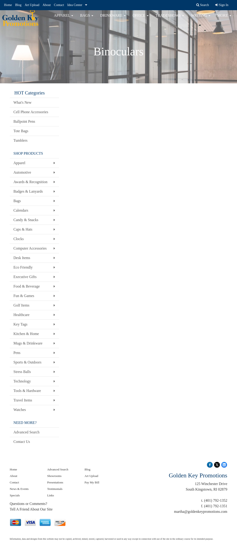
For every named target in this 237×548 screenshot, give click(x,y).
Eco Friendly (23, 267)
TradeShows (170, 18)
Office (141, 18)
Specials (15, 495)
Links (50, 495)
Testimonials (54, 489)
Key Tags (20, 324)
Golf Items (21, 305)
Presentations (55, 482)
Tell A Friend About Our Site (31, 509)
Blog (18, 5)
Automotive (22, 172)
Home (8, 5)
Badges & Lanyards (28, 191)
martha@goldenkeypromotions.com (200, 512)
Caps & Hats (22, 229)
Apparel (63, 18)
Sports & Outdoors (27, 362)
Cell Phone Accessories (30, 112)
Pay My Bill (91, 482)
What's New (22, 102)
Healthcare (21, 315)
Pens (16, 353)
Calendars (20, 210)
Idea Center (74, 5)
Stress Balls (22, 372)
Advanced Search (26, 432)
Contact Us (21, 442)
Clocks (18, 239)
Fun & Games (23, 296)
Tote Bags (20, 131)
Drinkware (113, 18)
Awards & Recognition (30, 182)
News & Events (19, 489)
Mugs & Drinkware (27, 343)
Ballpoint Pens (24, 121)
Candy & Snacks (25, 220)
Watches (19, 410)
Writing (200, 18)
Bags (86, 18)
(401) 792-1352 (215, 500)
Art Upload (32, 5)
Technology (22, 381)
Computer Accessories (30, 248)
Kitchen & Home (26, 334)
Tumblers (20, 140)
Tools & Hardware (27, 391)
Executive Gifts (25, 277)
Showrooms (54, 476)
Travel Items (22, 400)
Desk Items (21, 258)
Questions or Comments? (28, 504)
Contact (59, 5)
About (47, 5)
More (224, 18)
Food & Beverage (26, 286)
